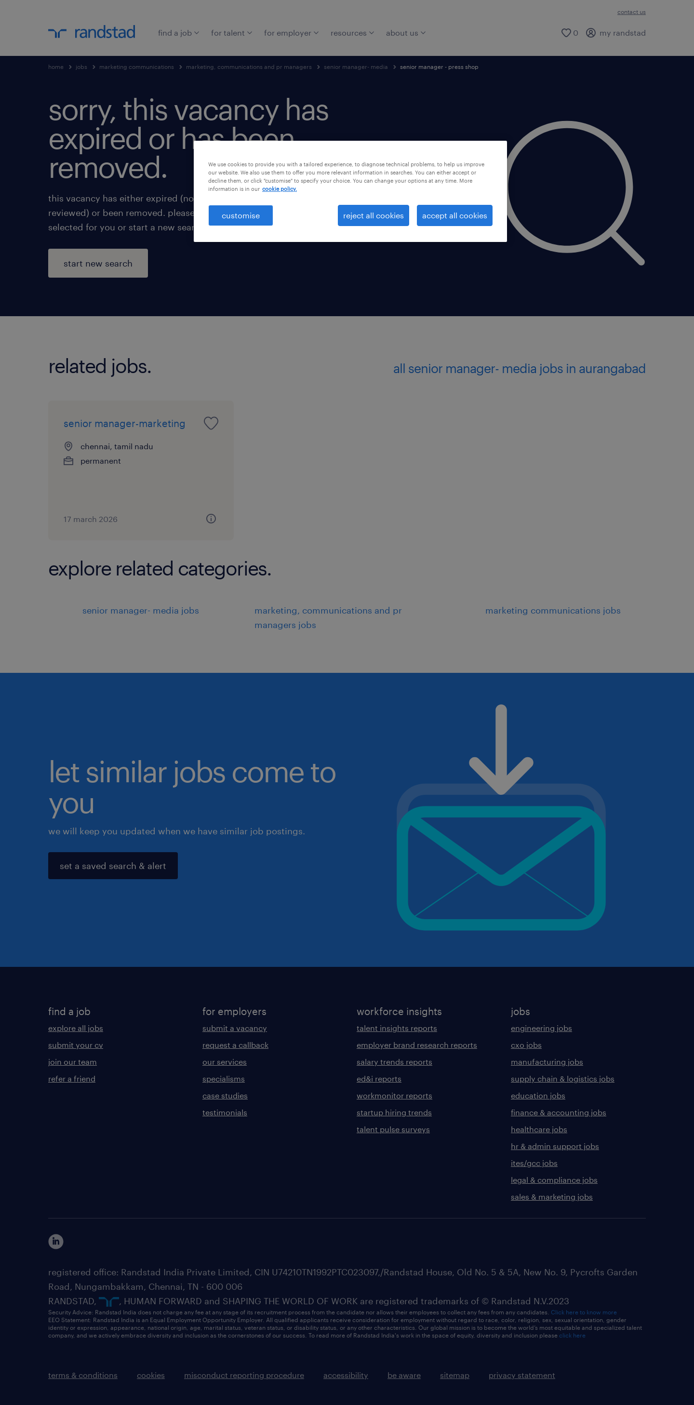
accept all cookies (454, 215)
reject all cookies (373, 215)
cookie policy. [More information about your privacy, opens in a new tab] (279, 189)
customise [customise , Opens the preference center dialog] (241, 215)
